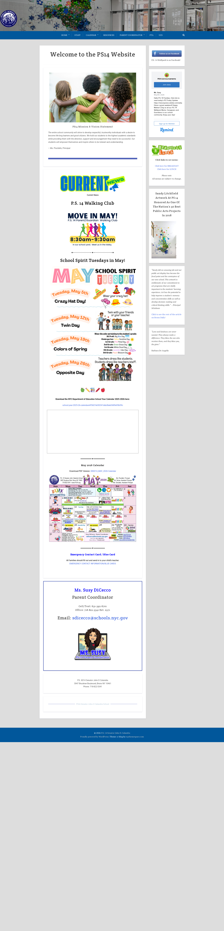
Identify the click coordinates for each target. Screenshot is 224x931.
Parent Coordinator (131, 35)
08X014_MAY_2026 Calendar (103, 471)
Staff (77, 35)
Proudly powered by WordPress (94, 736)
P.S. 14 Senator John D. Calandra (115, 733)
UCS (161, 35)
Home (64, 35)
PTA (151, 35)
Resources (108, 35)
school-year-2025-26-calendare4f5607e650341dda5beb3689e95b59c (92, 405)
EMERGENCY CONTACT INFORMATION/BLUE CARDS (92, 563)
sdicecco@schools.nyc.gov (100, 618)
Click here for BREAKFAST (167, 166)
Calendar (91, 35)
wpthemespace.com (135, 736)
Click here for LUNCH (166, 169)
